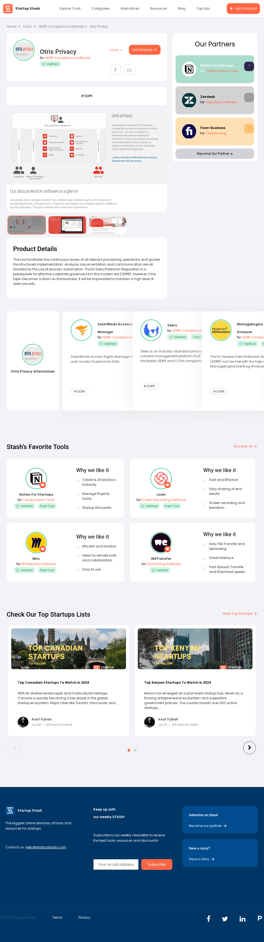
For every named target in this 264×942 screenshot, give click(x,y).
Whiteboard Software (38, 564)
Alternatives (129, 8)
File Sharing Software (163, 564)
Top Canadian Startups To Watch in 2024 (53, 682)
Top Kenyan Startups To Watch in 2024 (177, 682)
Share (116, 50)
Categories (100, 8)
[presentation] (14, 747)
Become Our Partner (215, 153)
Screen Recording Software (163, 500)
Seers (172, 325)
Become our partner (208, 825)
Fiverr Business (212, 128)
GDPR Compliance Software (63, 26)
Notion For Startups (217, 65)
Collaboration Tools (222, 71)
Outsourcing (216, 133)
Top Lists (203, 8)
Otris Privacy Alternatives (33, 371)
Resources (158, 8)
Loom (161, 494)
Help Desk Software (221, 102)
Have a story (202, 859)
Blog (181, 8)
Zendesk (207, 96)
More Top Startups (240, 613)
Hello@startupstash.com (45, 847)
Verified (50, 64)
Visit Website (144, 49)
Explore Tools (70, 8)
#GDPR (86, 96)
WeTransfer (161, 558)
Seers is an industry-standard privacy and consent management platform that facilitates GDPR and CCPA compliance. (175, 356)
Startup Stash (27, 8)
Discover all (245, 446)
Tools (27, 26)
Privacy (84, 917)
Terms (57, 917)
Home (13, 26)
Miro (36, 558)
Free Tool (200, 337)
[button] (129, 750)
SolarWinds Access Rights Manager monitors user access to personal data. (108, 358)
